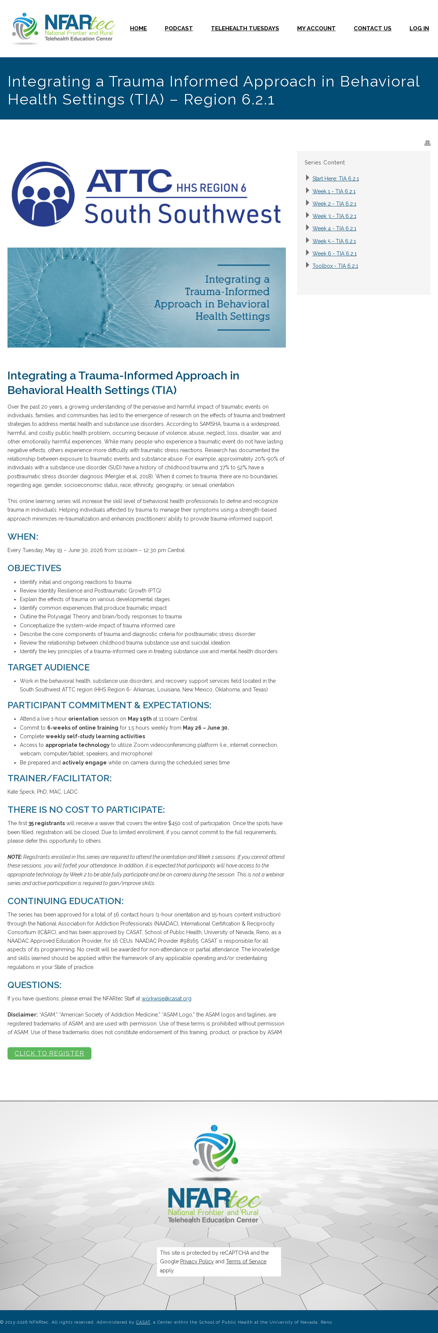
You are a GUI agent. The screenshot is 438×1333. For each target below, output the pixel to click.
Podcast (179, 28)
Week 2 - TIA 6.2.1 (334, 204)
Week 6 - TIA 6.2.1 (334, 254)
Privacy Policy (197, 1261)
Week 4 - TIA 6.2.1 (334, 228)
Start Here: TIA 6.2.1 (335, 179)
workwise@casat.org (166, 999)
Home (138, 28)
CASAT (143, 1322)
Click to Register (49, 1053)
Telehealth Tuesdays (245, 28)
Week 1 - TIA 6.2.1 (334, 191)
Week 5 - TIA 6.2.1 (334, 241)
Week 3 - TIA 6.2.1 (334, 216)
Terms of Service (246, 1261)
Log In (419, 28)
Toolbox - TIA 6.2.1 (335, 266)
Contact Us (373, 28)
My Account (316, 28)
